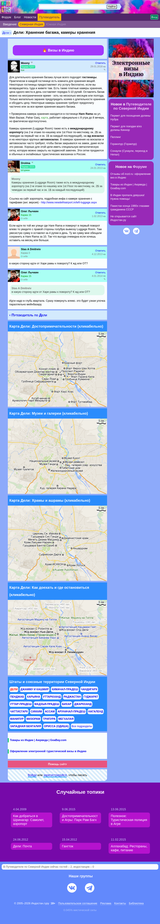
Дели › (6, 32)
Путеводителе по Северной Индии (132, 106)
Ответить (100, 63)
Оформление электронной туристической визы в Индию (48, 751)
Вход (154, 17)
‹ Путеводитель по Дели (28, 315)
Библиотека (136, 903)
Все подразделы (82, 726)
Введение (10, 24)
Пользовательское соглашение (77, 903)
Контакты (120, 903)
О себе (24, 218)
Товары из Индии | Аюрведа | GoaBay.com (38, 740)
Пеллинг (115, 137)
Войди (32, 775)
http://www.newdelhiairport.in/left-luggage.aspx (69, 202)
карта (44, 117)
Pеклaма (105, 903)
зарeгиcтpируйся (55, 775)
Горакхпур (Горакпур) (123, 143)
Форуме (140, 167)
